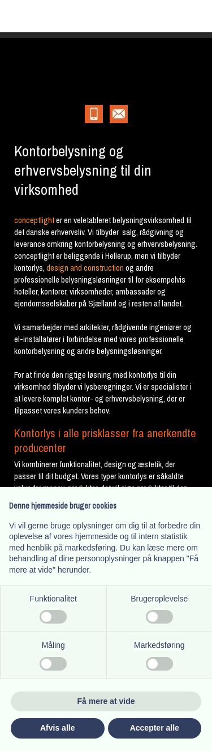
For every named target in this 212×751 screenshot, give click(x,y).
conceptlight (34, 220)
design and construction (85, 268)
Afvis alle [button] (57, 727)
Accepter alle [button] (154, 727)
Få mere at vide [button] (106, 701)
